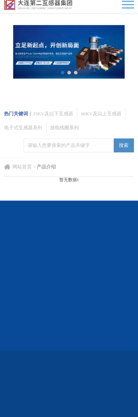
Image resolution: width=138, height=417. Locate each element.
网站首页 (22, 176)
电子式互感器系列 (23, 140)
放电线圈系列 (64, 140)
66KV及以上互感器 (101, 126)
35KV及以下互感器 (53, 126)
